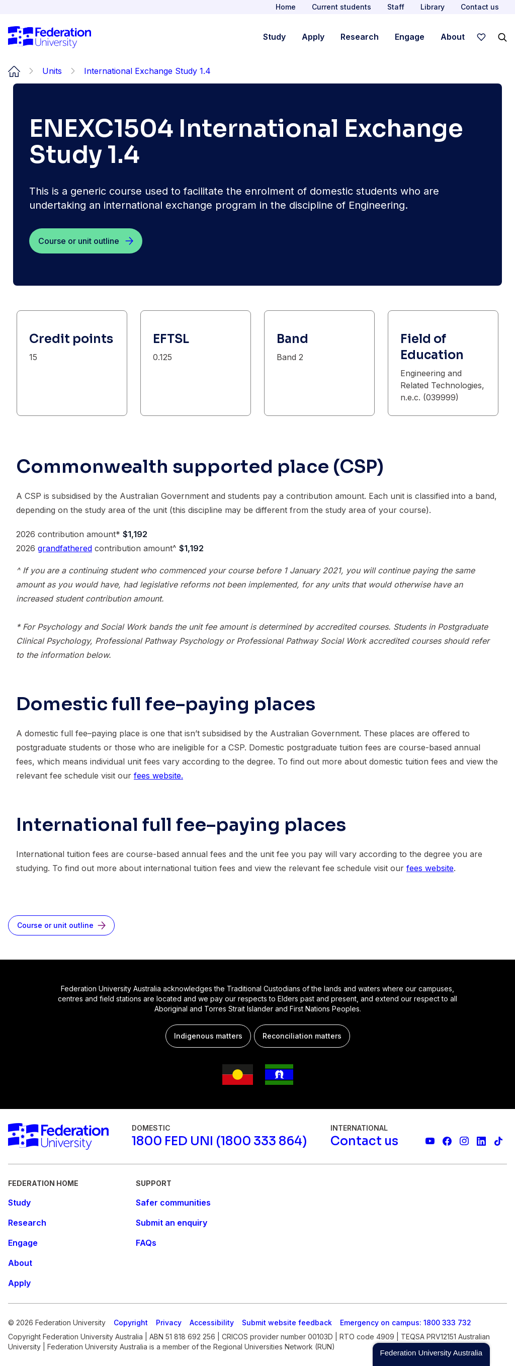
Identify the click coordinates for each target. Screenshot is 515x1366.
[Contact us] (364, 1141)
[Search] (502, 37)
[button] (431, 1354)
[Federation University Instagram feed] (464, 1141)
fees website (430, 868)
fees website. (158, 776)
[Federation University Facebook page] (447, 1141)
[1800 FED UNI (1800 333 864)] (219, 1141)
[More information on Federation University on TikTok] (498, 1141)
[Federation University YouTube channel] (430, 1141)
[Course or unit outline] (85, 240)
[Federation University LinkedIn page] (481, 1141)
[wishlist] (481, 37)
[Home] (49, 37)
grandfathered (65, 548)
